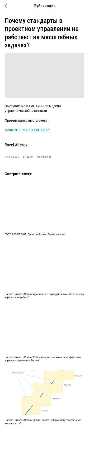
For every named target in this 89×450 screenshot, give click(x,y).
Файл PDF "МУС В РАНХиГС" (27, 130)
